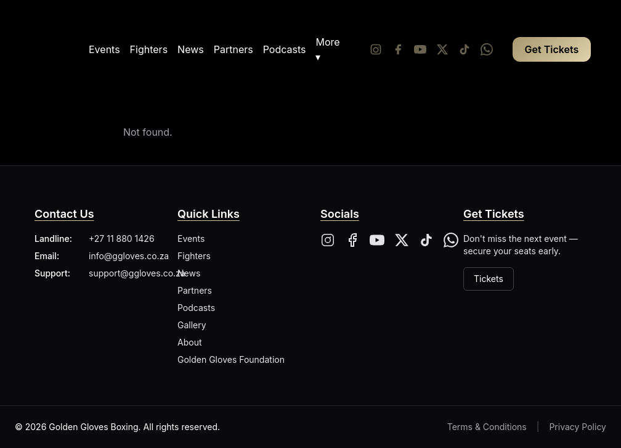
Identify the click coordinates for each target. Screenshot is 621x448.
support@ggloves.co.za (137, 273)
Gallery (191, 325)
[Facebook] (398, 49)
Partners (233, 49)
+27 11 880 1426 (122, 238)
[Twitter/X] (442, 49)
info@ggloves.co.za (129, 256)
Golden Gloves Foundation (231, 359)
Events (104, 49)
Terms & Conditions (487, 426)
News (190, 49)
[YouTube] (420, 49)
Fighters (149, 49)
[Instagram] (376, 49)
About (189, 342)
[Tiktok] (464, 49)
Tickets (488, 278)
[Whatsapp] (487, 49)
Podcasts (284, 49)
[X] (401, 240)
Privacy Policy (577, 426)
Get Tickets (552, 49)
